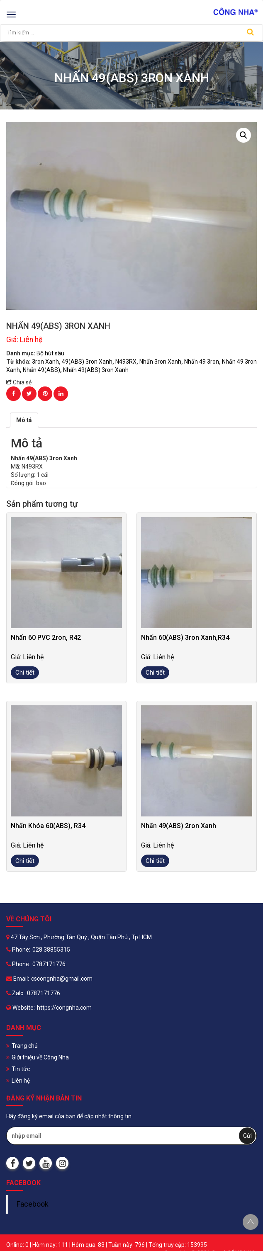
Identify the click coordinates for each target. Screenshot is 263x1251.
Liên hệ (21, 1080)
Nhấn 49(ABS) (41, 370)
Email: (17, 978)
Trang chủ (25, 1045)
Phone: (18, 949)
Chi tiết (24, 672)
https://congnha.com (64, 1007)
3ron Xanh (45, 361)
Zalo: (15, 993)
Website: (20, 1007)
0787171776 (49, 964)
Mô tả (24, 420)
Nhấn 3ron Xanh (160, 361)
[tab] (24, 420)
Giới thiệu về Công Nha (40, 1057)
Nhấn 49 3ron (201, 361)
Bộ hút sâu (50, 353)
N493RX (125, 361)
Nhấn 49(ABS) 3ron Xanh (96, 370)
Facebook (33, 1204)
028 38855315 (51, 949)
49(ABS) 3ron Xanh (87, 361)
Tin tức (21, 1069)
